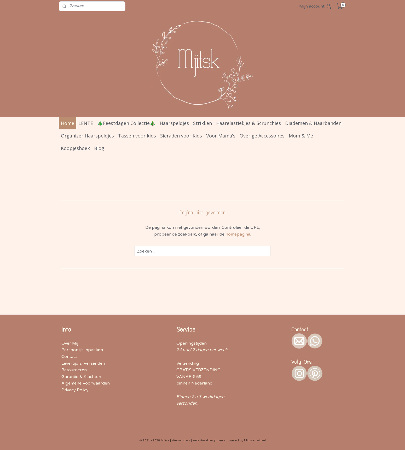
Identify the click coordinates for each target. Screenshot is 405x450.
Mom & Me (301, 136)
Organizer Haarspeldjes (87, 136)
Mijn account (315, 6)
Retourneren (74, 370)
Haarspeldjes (174, 123)
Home (67, 123)
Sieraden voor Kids (181, 136)
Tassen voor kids (137, 136)
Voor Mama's (220, 136)
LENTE (85, 123)
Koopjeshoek (75, 148)
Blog (99, 148)
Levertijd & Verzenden (83, 363)
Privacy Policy (75, 390)
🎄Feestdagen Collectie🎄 (126, 123)
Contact (69, 356)
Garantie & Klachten (81, 376)
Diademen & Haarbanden (313, 123)
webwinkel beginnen (208, 440)
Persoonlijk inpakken (82, 349)
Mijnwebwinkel (255, 440)
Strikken (202, 123)
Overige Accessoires (262, 136)
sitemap (178, 440)
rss (188, 440)
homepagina (237, 234)
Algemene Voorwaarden (85, 383)
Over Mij (69, 343)
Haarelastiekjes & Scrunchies (248, 123)
